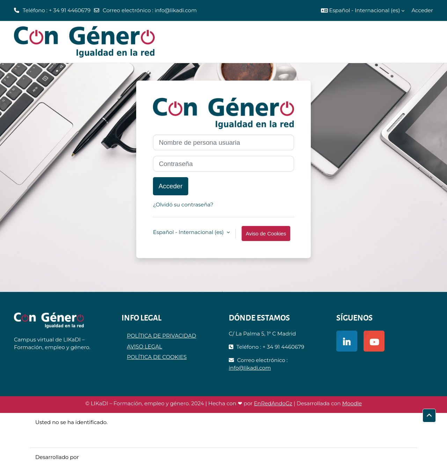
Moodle (352, 403)
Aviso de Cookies (266, 233)
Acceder (422, 10)
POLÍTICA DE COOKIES (157, 357)
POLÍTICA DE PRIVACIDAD (161, 335)
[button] (363, 10)
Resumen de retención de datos (77, 430)
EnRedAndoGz (273, 403)
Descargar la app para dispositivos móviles (90, 438)
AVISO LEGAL (144, 346)
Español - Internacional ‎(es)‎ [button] (189, 232)
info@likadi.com (176, 10)
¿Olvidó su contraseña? (183, 204)
